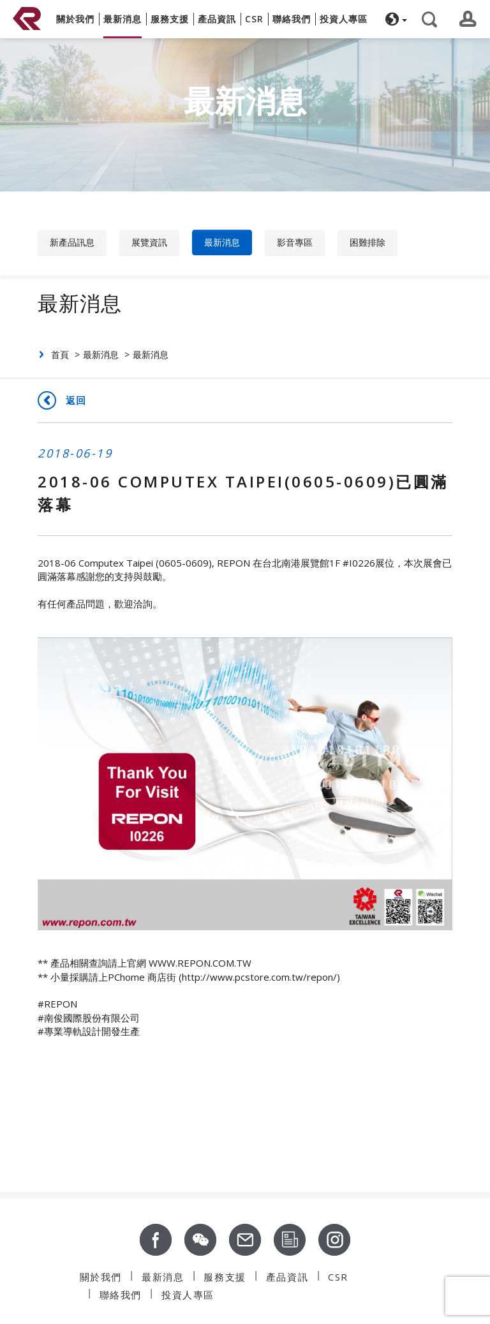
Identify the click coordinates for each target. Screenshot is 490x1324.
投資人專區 (187, 1294)
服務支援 (225, 1276)
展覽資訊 (149, 242)
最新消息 (222, 242)
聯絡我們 (121, 1294)
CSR (338, 1276)
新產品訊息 (72, 242)
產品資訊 (287, 1276)
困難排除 (367, 242)
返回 (76, 400)
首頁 (60, 354)
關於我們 (101, 1276)
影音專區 (295, 242)
